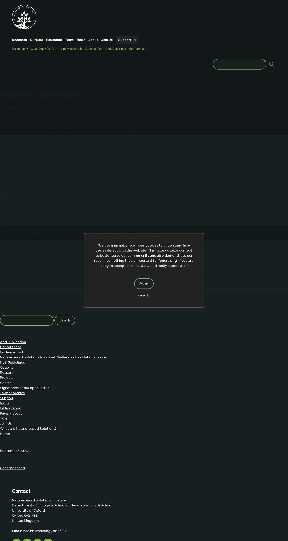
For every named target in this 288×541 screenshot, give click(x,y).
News (111, 8)
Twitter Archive (12, 342)
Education (84, 8)
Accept (144, 283)
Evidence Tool (124, 15)
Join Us (136, 8)
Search (6, 332)
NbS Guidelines (146, 15)
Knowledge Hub (101, 15)
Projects (6, 326)
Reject (142, 295)
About (123, 8)
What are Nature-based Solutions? (28, 377)
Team (99, 8)
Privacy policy (11, 362)
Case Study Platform (74, 15)
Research (49, 8)
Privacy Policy (37, 511)
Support (154, 8)
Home (5, 383)
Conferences (167, 15)
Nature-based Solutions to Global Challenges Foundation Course (53, 306)
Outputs (66, 8)
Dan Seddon (177, 525)
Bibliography (50, 15)
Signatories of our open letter (24, 337)
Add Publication (13, 291)
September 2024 (14, 400)
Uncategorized (12, 417)
